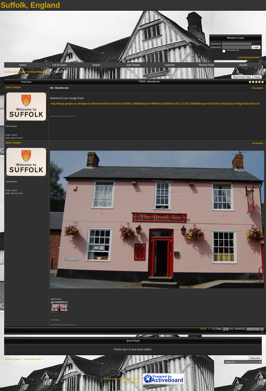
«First (203, 328)
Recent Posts (206, 65)
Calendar (170, 65)
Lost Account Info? (249, 57)
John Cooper (13, 87)
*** (262, 332)
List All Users (59, 65)
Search (96, 65)
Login (256, 47)
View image (55, 320)
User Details (133, 65)
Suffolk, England (14, 71)
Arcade (243, 65)
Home (22, 65)
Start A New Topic (242, 77)
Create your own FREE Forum (121, 378)
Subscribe (255, 358)
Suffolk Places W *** (39, 71)
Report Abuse (131, 382)
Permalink (257, 88)
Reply (257, 77)
